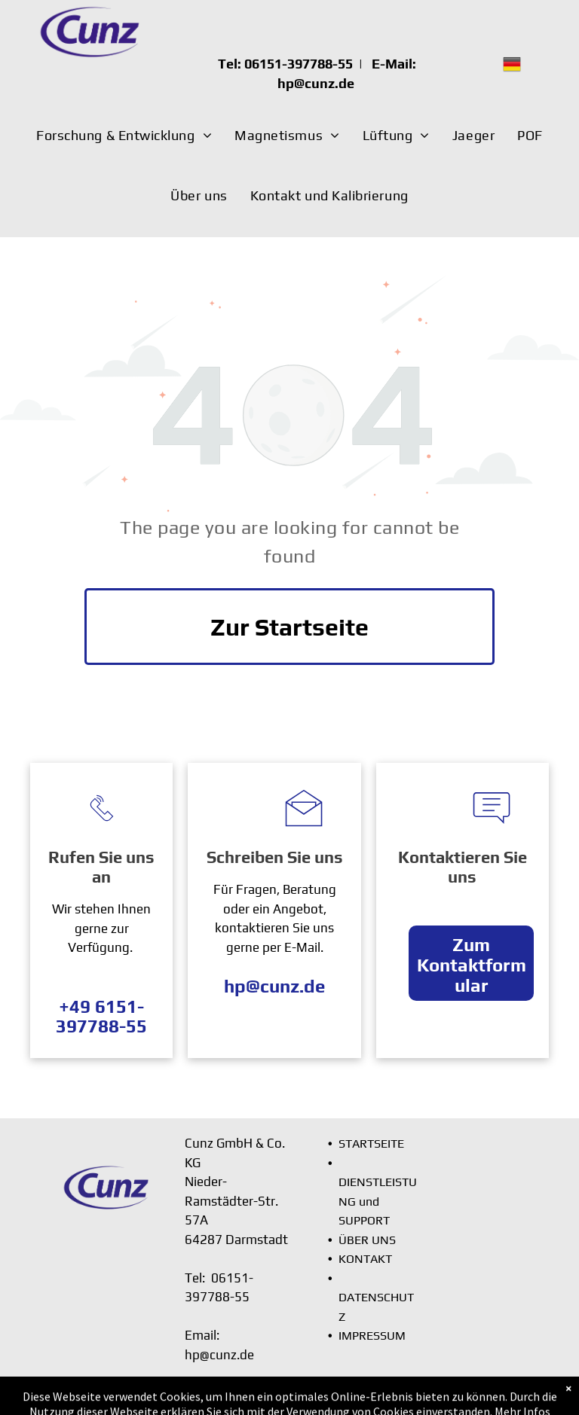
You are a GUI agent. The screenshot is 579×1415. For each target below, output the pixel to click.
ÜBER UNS (367, 1240)
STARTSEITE (371, 1143)
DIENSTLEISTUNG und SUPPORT (378, 1201)
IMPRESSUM (372, 1335)
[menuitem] (124, 135)
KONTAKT (365, 1259)
